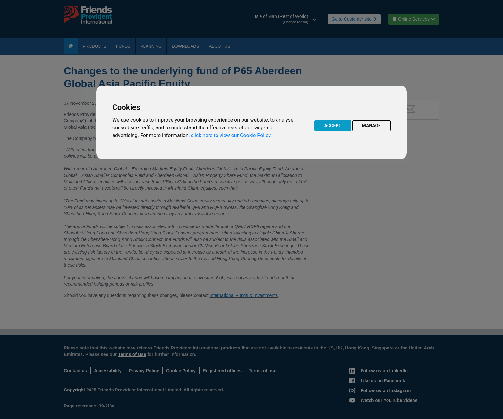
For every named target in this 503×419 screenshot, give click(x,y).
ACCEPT (332, 125)
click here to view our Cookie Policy (230, 135)
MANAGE (371, 125)
